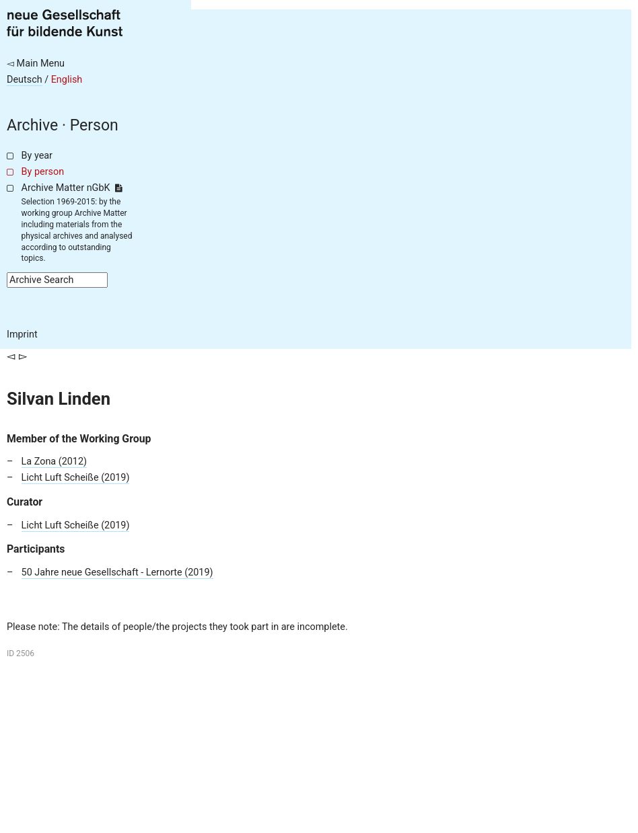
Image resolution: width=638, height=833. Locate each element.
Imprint (22, 334)
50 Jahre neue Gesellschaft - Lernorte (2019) (117, 572)
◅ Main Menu (36, 63)
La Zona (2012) (54, 461)
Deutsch (24, 79)
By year (37, 155)
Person (94, 125)
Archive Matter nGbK (72, 188)
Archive (32, 125)
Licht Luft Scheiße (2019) (76, 477)
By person (43, 171)
